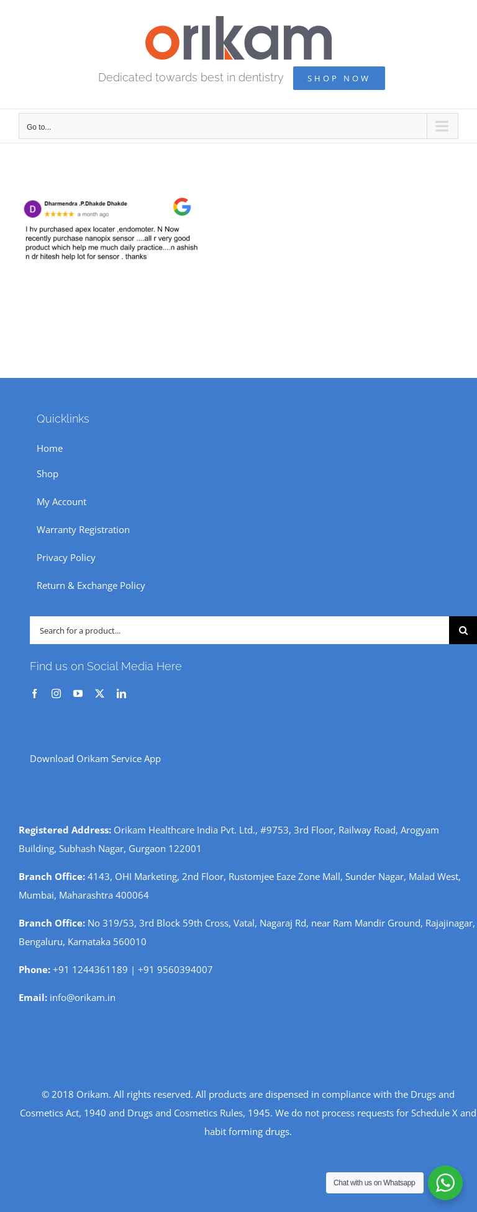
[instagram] (56, 693)
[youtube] (78, 693)
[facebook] (34, 693)
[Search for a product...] (239, 630)
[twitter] (99, 693)
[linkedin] (121, 693)
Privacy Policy (66, 557)
